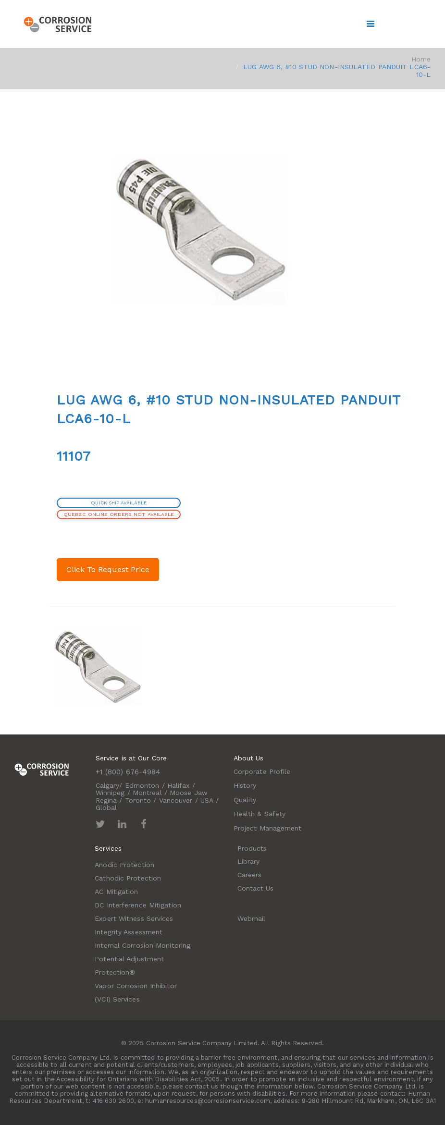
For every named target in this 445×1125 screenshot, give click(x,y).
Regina (106, 800)
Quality (245, 800)
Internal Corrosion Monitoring (142, 945)
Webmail (251, 918)
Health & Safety (260, 814)
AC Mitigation (116, 891)
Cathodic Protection (128, 878)
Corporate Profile (262, 771)
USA (206, 800)
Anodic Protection (124, 864)
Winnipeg (110, 792)
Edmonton (142, 785)
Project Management (268, 828)
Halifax (178, 785)
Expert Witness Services (134, 918)
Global (106, 807)
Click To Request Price (107, 569)
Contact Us (255, 888)
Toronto (138, 800)
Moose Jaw (189, 792)
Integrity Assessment (128, 932)
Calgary (108, 785)
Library (248, 861)
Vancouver (176, 800)
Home (421, 59)
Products (252, 848)
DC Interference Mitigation (138, 905)
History (245, 785)
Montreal (147, 792)
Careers (249, 875)
